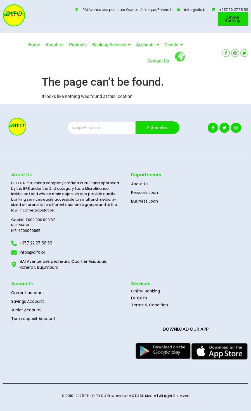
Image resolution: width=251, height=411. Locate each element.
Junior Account (26, 310)
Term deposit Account (33, 318)
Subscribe (157, 128)
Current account (27, 292)
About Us (139, 184)
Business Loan (144, 201)
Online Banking (145, 291)
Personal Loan (144, 192)
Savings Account (27, 301)
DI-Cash (139, 298)
